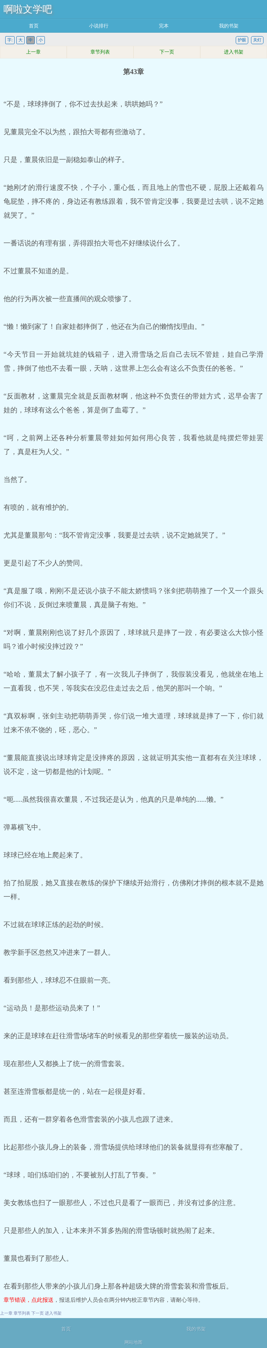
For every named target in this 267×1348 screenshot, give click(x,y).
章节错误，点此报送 (28, 1300)
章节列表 (100, 52)
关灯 (257, 40)
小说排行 (98, 26)
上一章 (33, 52)
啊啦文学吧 (27, 9)
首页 (34, 26)
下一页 (167, 52)
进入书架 (233, 52)
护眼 (242, 40)
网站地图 (133, 1342)
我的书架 (228, 26)
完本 (164, 26)
